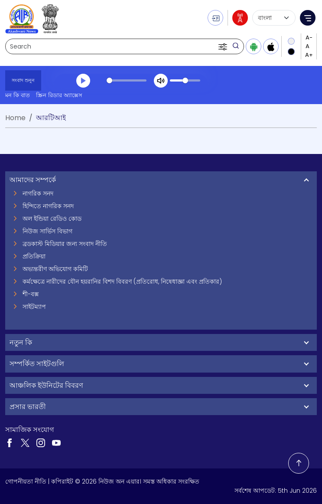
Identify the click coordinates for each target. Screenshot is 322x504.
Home (15, 118)
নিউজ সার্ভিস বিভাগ (47, 231)
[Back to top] (298, 463)
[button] (223, 46)
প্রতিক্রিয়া (34, 256)
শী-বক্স (31, 294)
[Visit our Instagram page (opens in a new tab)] (40, 442)
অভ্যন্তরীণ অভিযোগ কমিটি (55, 269)
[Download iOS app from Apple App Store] (271, 46)
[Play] (83, 81)
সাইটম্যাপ (34, 306)
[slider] (126, 80)
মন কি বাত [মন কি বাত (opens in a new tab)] (17, 95)
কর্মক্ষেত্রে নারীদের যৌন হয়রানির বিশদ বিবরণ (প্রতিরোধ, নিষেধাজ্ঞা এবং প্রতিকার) (122, 281)
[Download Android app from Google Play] (253, 46)
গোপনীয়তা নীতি (25, 481)
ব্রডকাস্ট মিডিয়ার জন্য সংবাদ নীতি (65, 243)
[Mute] (161, 81)
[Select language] (274, 18)
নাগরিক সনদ (38, 193)
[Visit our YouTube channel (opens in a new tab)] (56, 442)
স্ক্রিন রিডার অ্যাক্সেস (59, 95)
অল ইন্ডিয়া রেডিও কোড (52, 218)
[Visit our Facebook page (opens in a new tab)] (9, 442)
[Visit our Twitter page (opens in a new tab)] (25, 442)
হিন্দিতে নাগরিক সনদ (48, 206)
